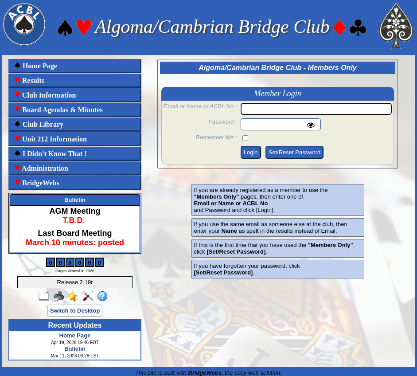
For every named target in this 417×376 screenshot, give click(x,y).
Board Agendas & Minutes (58, 110)
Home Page (35, 66)
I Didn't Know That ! (50, 153)
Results (29, 80)
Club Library (38, 124)
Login (251, 152)
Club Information (45, 95)
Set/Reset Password (295, 152)
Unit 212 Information (50, 139)
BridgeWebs (36, 183)
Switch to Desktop (75, 310)
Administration (41, 168)
